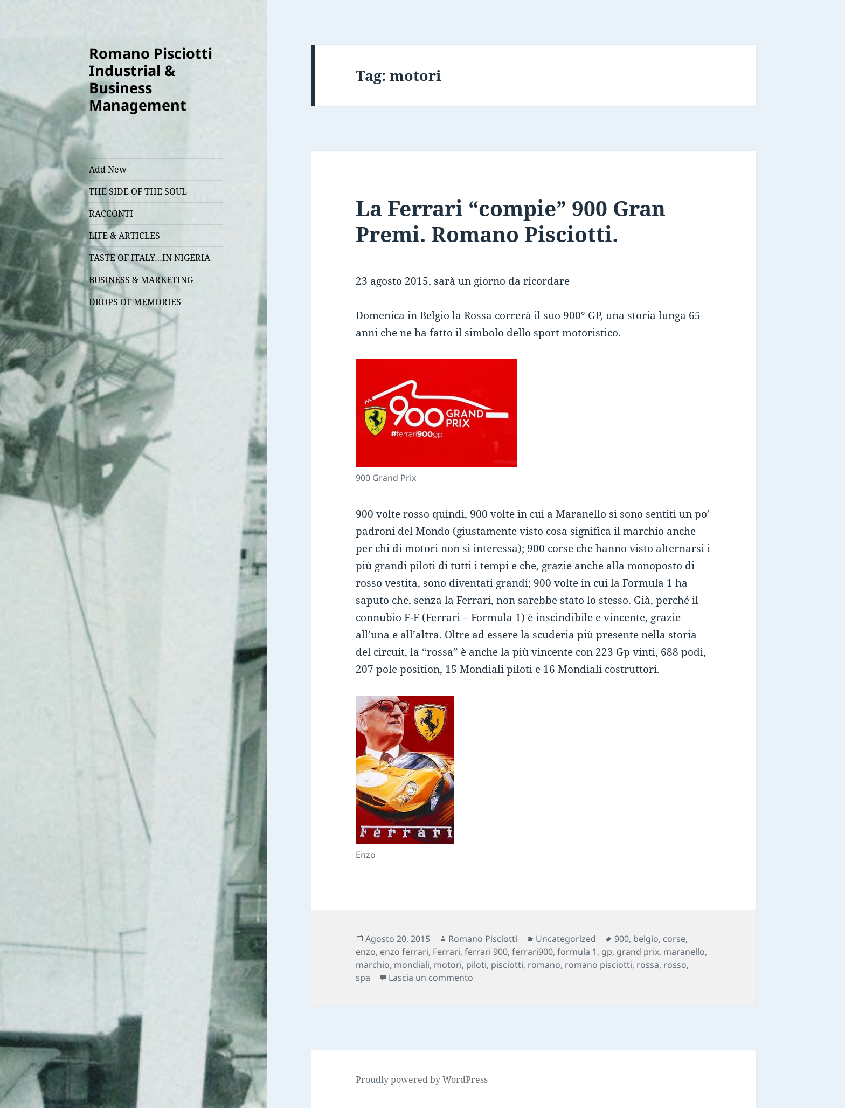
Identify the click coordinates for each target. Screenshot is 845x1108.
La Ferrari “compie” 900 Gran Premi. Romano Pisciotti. (511, 221)
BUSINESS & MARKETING (141, 280)
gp (606, 952)
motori (448, 965)
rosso (675, 965)
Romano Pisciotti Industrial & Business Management (150, 79)
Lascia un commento (431, 977)
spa (363, 977)
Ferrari (446, 952)
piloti (476, 965)
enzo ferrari (404, 952)
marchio (373, 965)
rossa (647, 965)
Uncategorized (566, 939)
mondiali (412, 965)
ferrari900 (532, 952)
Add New (108, 169)
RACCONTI (111, 213)
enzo (366, 952)
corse (674, 939)
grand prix (638, 952)
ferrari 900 (486, 952)
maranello (684, 952)
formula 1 (577, 952)
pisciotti (507, 965)
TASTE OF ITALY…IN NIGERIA (149, 258)
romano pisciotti (598, 965)
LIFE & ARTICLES (124, 236)
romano (544, 965)
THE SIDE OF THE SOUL (138, 191)
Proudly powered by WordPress (422, 1079)
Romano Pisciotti (482, 939)
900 (621, 939)
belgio (646, 939)
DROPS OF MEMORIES (135, 302)
